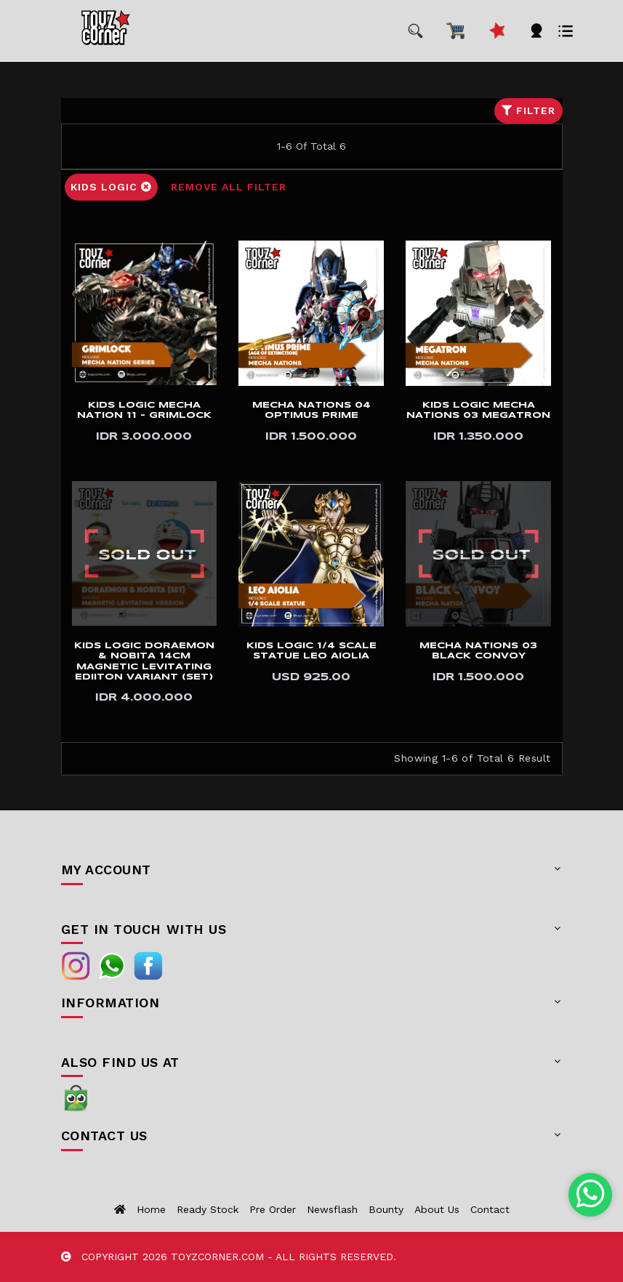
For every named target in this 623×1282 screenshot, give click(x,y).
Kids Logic (111, 187)
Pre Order (272, 1209)
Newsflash (332, 1209)
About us (436, 1209)
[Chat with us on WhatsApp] (590, 1195)
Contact (490, 1209)
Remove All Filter (228, 187)
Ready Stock (207, 1209)
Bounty (386, 1209)
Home (151, 1209)
